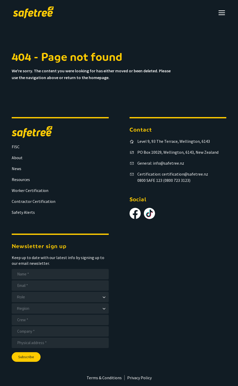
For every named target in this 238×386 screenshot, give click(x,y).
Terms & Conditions (104, 377)
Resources (21, 179)
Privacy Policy (139, 377)
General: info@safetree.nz (160, 163)
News (16, 168)
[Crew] (60, 320)
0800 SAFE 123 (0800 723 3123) (163, 180)
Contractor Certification (33, 201)
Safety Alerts (23, 212)
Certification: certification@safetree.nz (172, 174)
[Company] (60, 331)
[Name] (60, 274)
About (17, 157)
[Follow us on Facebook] (135, 213)
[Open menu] (221, 12)
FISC (16, 146)
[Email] (60, 285)
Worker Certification (30, 190)
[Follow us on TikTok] (149, 213)
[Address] (60, 343)
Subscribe (26, 357)
